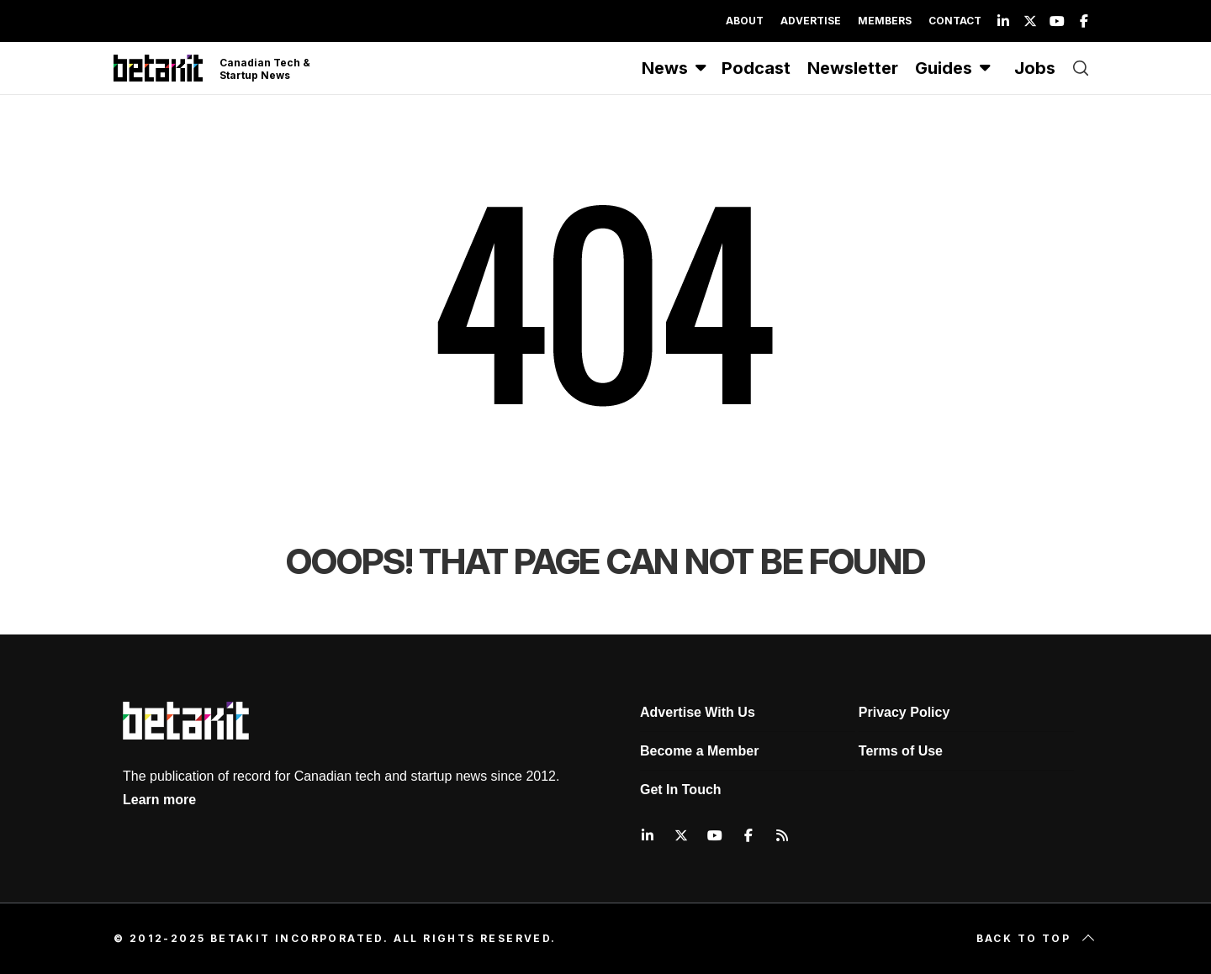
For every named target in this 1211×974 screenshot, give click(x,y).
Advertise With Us (697, 712)
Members (885, 20)
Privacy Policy (904, 712)
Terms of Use (901, 751)
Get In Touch (681, 789)
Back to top (1036, 938)
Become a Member (699, 751)
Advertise (810, 20)
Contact (954, 20)
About (745, 20)
